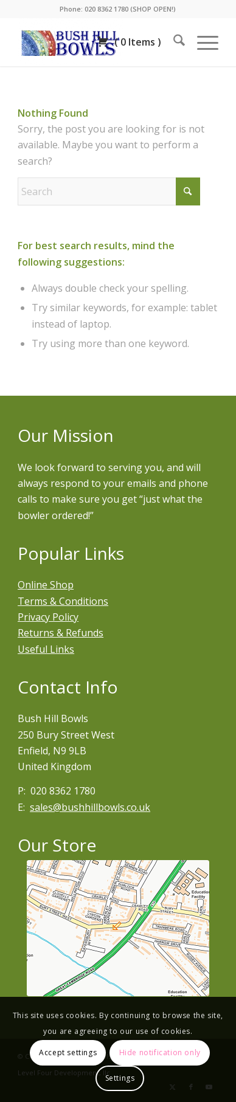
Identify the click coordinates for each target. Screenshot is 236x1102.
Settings (120, 1078)
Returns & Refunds (60, 632)
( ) (129, 42)
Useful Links (46, 649)
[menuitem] (173, 42)
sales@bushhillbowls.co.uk (90, 807)
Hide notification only (160, 1052)
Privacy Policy (48, 617)
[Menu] (201, 42)
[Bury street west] (118, 928)
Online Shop (46, 584)
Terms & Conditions (63, 601)
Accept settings (68, 1052)
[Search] (173, 42)
